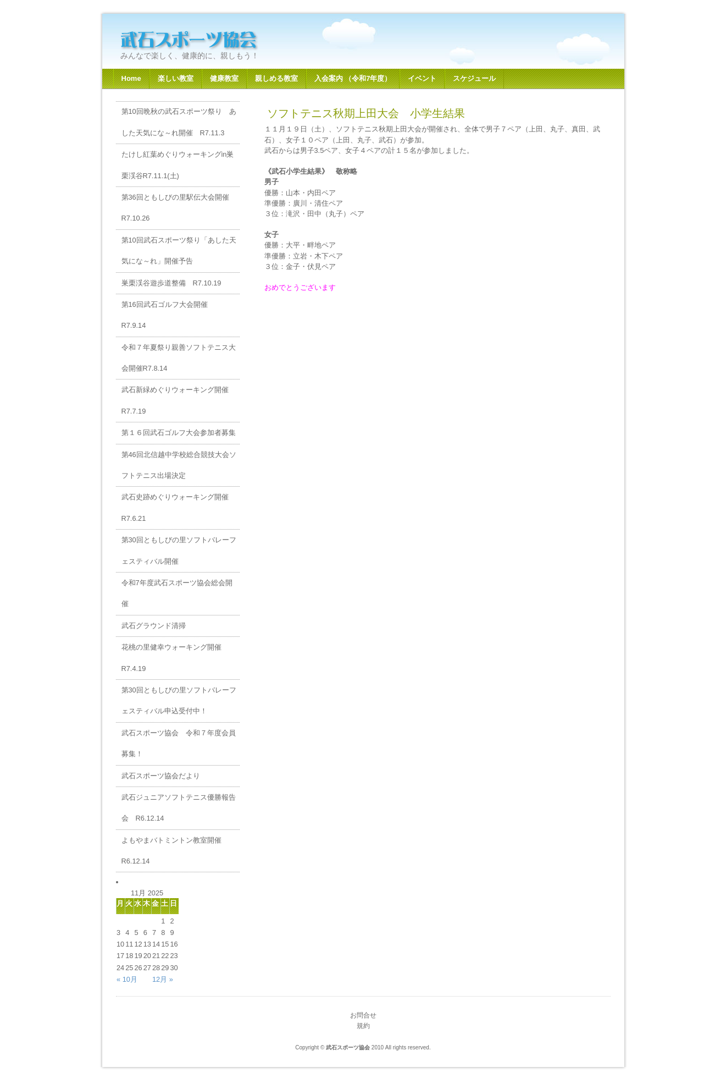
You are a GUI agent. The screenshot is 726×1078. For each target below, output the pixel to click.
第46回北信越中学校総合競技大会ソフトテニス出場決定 (178, 465)
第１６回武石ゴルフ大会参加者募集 (178, 432)
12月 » (162, 979)
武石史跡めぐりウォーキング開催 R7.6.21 (178, 507)
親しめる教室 (276, 78)
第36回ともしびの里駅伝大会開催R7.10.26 (175, 207)
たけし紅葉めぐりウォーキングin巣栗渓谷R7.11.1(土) (177, 164)
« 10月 (127, 979)
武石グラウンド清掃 (153, 626)
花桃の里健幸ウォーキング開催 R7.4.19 (175, 657)
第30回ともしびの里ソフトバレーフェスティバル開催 (178, 550)
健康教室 (224, 78)
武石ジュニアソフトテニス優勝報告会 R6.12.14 (178, 807)
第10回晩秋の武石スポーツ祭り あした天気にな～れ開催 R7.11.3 (178, 121)
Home (131, 78)
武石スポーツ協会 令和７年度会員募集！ (178, 743)
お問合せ (363, 1015)
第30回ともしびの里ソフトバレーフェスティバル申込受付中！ (178, 700)
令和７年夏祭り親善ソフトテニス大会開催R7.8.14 (178, 357)
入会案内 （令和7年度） (353, 78)
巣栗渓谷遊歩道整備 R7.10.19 (171, 283)
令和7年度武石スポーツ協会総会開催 (176, 593)
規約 (363, 1025)
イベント (422, 78)
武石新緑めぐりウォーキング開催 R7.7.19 (178, 400)
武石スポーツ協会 (208, 40)
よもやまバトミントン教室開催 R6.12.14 (175, 850)
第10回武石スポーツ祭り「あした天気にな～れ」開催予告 (178, 250)
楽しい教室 (175, 78)
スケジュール (474, 78)
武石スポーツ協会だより (160, 776)
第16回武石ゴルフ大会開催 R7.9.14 (168, 314)
